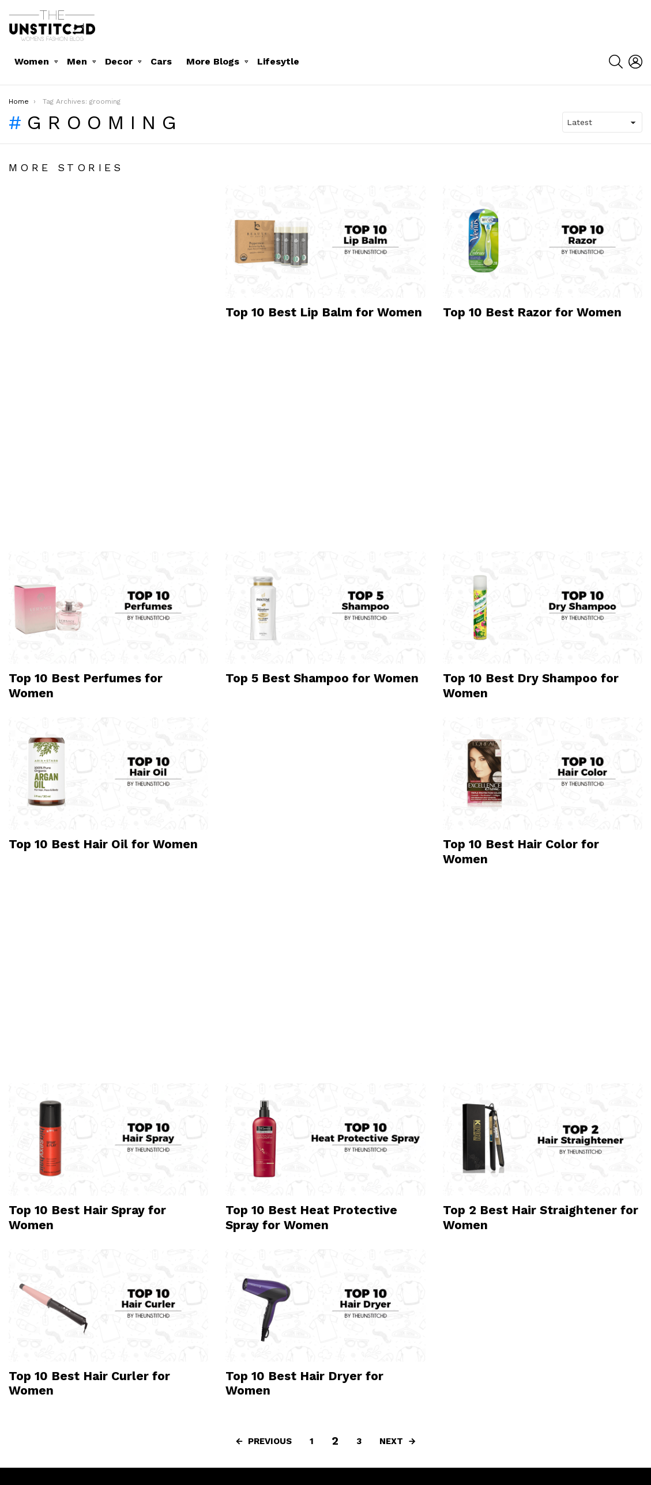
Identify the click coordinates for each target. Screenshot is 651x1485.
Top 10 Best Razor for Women (532, 312)
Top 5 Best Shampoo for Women (322, 678)
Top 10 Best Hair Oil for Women (103, 844)
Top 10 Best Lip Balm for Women (323, 312)
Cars (161, 61)
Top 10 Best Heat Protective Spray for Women (311, 1217)
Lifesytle (278, 61)
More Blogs (212, 61)
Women (31, 61)
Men (77, 61)
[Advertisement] (95, 358)
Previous (270, 1441)
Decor (119, 61)
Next (391, 1441)
